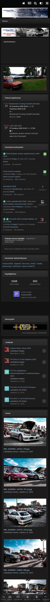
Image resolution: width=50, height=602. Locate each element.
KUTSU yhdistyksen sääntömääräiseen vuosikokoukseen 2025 (25, 373)
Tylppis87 (17, 264)
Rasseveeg (7, 266)
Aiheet (5, 162)
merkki (32, 264)
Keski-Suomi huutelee (12, 171)
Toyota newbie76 (28, 266)
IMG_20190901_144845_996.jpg (16, 570)
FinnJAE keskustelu (10, 227)
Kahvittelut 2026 (9, 186)
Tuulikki (39, 264)
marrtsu (15, 452)
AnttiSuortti (16, 266)
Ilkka (13, 174)
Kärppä (14, 224)
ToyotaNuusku (17, 189)
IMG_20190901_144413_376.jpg (16, 449)
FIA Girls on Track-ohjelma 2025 (23, 359)
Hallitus (21, 379)
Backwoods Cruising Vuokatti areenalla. (24, 104)
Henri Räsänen (17, 207)
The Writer (23, 390)
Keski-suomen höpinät (11, 177)
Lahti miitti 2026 (15, 126)
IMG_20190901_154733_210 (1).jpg (18, 530)
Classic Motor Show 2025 (20, 348)
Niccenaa (25, 264)
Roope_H (15, 159)
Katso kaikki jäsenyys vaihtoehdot (34, 333)
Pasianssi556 (8, 264)
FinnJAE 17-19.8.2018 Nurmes (22, 399)
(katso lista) (9, 242)
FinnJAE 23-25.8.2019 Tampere (23, 387)
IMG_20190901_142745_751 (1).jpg (18, 489)
